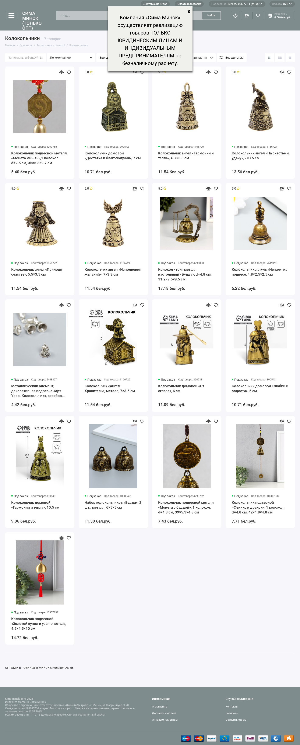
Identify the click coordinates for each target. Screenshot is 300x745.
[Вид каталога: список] (280, 57)
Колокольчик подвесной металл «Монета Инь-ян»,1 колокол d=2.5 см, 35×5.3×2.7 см (39, 158)
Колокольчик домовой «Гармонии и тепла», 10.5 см (35, 504)
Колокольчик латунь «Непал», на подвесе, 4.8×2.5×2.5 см (259, 271)
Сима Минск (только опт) (32, 21)
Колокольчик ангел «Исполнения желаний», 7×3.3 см (113, 271)
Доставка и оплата (164, 713)
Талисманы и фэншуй (25, 58)
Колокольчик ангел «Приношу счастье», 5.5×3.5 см (37, 271)
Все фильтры (234, 58)
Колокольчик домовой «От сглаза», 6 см (181, 388)
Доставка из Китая (155, 4)
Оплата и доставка (189, 4)
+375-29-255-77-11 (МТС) (236, 4)
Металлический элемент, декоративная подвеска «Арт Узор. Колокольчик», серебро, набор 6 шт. (37, 391)
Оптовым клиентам (165, 719)
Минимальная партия (192, 58)
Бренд (103, 58)
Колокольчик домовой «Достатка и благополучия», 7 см (113, 155)
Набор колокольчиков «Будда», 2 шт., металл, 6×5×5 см (113, 504)
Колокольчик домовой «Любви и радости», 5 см (260, 388)
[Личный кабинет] (235, 15)
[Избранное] (258, 15)
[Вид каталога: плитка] (269, 57)
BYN (282, 4)
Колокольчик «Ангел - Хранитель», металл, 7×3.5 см (110, 388)
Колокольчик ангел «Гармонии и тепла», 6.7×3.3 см (186, 155)
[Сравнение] (246, 15)
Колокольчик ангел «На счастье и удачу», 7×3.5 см (260, 155)
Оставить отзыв (236, 719)
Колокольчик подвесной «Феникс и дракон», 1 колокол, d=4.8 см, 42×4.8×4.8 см (258, 507)
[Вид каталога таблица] (290, 57)
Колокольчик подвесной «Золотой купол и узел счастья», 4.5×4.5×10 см (38, 624)
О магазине (159, 706)
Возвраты (232, 713)
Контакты (232, 706)
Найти (211, 15)
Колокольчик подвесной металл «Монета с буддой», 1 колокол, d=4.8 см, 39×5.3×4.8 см (186, 507)
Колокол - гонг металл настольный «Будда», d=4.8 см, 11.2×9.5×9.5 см (185, 274)
